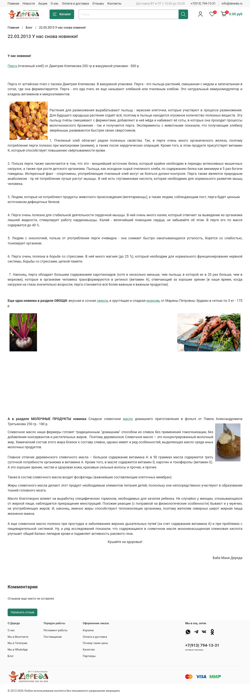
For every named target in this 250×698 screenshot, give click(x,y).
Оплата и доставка (75, 3)
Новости (29, 3)
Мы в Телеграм (17, 643)
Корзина (88, 630)
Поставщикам (53, 637)
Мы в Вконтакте (18, 637)
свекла (102, 301)
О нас (54, 3)
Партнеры (89, 656)
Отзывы (98, 3)
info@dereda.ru (232, 3)
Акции (42, 3)
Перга (12, 66)
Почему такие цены (95, 643)
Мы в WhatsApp (18, 649)
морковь (153, 301)
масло (128, 419)
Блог (29, 27)
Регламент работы (56, 630)
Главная (13, 3)
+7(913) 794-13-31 (203, 3)
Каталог (62, 14)
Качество (89, 649)
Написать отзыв (22, 612)
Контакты (114, 3)
